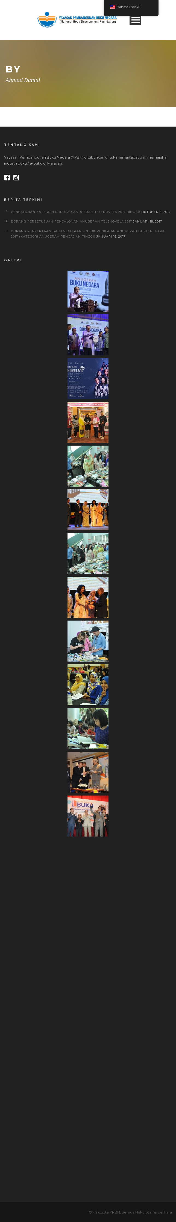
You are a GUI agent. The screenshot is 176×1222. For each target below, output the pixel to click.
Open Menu (135, 19)
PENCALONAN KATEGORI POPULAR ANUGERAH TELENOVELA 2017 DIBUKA (75, 212)
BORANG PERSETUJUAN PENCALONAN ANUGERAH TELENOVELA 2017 (71, 221)
